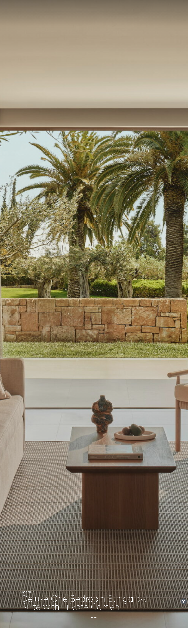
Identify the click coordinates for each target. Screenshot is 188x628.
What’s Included (75, 6)
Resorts (92, 6)
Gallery (141, 6)
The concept (55, 6)
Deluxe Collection (111, 6)
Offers (128, 6)
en (175, 6)
